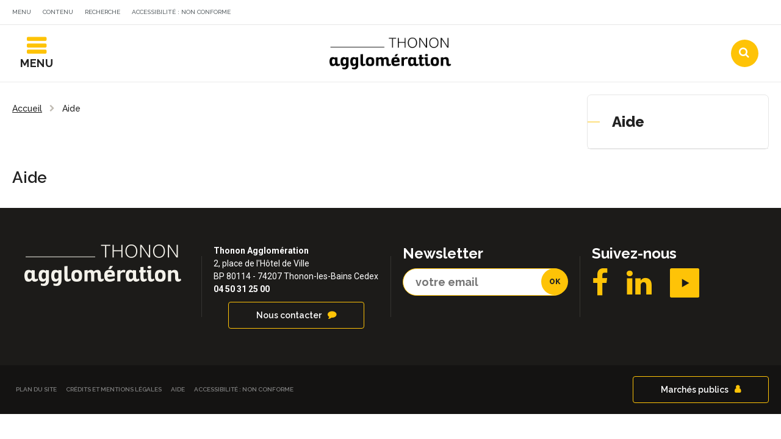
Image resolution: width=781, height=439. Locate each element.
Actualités (515, 14)
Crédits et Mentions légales (114, 394)
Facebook (600, 287)
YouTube (684, 287)
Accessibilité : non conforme (181, 12)
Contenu (58, 12)
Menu (21, 12)
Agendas (588, 14)
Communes (662, 14)
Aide (628, 126)
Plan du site (36, 394)
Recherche (102, 12)
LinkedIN (639, 287)
